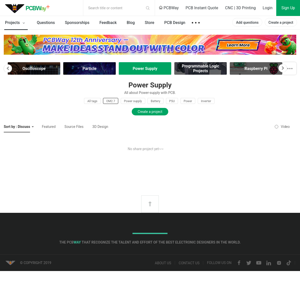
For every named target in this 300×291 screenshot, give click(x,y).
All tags (92, 101)
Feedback (108, 22)
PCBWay (169, 7)
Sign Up (288, 7)
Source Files (74, 127)
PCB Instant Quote (202, 7)
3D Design (100, 127)
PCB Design (174, 22)
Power (188, 101)
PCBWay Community (28, 8)
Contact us (189, 263)
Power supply (133, 101)
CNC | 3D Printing (240, 7)
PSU (172, 101)
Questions (46, 22)
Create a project (280, 22)
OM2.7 (110, 101)
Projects (16, 23)
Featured (49, 127)
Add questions (247, 22)
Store (149, 22)
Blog (131, 22)
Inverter (206, 101)
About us (163, 263)
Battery (155, 101)
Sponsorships (77, 22)
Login (267, 7)
